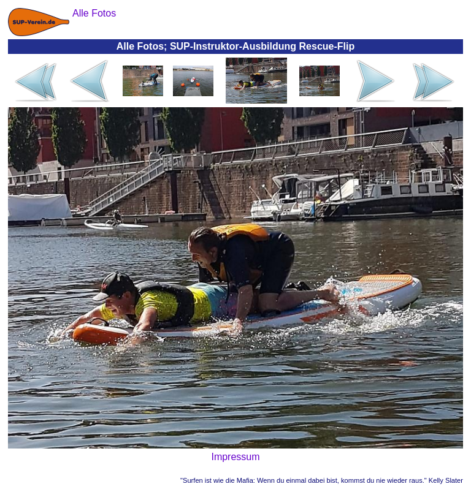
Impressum (235, 457)
